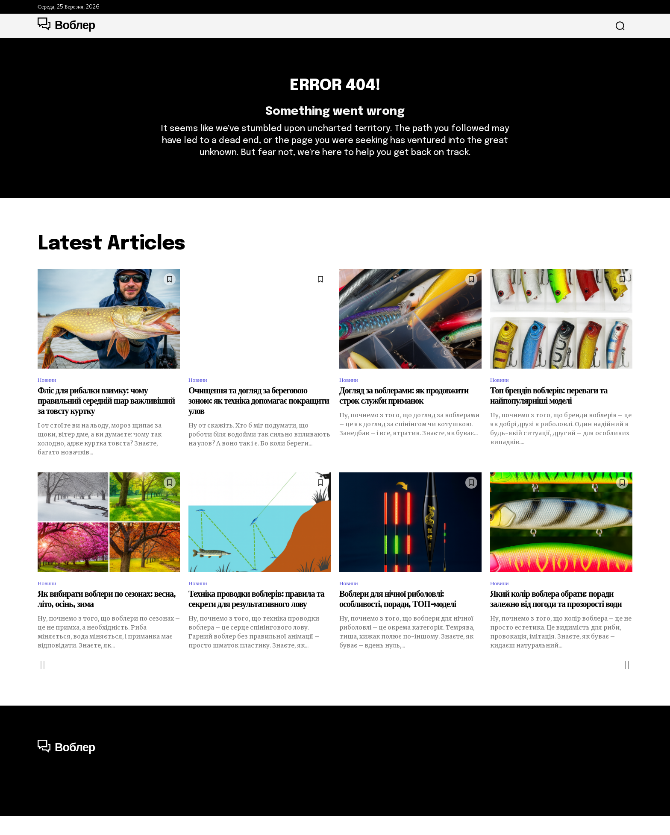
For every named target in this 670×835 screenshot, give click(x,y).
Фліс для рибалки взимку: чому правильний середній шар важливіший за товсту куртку (106, 418)
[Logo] (66, 26)
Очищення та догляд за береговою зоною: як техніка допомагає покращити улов (258, 418)
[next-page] (627, 684)
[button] (620, 26)
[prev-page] (43, 684)
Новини (49, 395)
